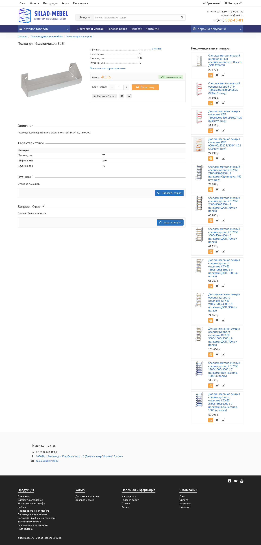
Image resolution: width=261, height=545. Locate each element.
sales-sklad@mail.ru (47, 460)
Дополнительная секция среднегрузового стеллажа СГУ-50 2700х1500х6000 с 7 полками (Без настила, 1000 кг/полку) (224, 402)
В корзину (145, 87)
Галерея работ (117, 29)
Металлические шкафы (31, 503)
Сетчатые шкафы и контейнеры (36, 517)
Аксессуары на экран (79, 36)
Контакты (152, 29)
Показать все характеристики (108, 68)
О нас (22, 3)
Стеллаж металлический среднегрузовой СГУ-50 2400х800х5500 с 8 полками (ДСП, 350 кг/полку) (224, 204)
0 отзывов (156, 49)
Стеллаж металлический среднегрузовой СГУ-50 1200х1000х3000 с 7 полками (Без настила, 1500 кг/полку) (224, 369)
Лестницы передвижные (32, 514)
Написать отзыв (169, 192)
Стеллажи (23, 496)
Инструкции (50, 3)
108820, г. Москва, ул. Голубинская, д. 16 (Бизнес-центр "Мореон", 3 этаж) (79, 456)
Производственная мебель (47, 36)
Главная (22, 36)
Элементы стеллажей (30, 499)
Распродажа (80, 3)
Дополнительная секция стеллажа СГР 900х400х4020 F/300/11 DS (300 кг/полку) (224, 143)
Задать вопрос (170, 222)
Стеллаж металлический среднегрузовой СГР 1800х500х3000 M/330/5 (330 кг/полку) (224, 88)
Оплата (34, 3)
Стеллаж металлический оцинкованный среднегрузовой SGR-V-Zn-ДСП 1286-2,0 (225, 60)
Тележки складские (29, 521)
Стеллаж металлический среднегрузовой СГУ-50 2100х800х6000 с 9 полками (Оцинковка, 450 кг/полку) (224, 173)
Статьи (126, 503)
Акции (65, 3)
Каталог (43, 28)
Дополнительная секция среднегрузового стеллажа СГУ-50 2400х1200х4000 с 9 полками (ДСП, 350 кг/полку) (224, 302)
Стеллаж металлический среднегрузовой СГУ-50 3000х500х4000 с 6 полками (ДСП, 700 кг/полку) (224, 235)
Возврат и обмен (85, 499)
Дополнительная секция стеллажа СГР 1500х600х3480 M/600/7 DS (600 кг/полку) (225, 116)
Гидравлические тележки (33, 525)
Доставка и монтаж (90, 29)
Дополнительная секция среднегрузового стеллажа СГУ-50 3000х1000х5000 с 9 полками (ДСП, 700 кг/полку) (224, 337)
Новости (136, 29)
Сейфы (22, 507)
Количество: (99, 86)
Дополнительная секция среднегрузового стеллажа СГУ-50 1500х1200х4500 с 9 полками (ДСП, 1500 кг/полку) (224, 268)
